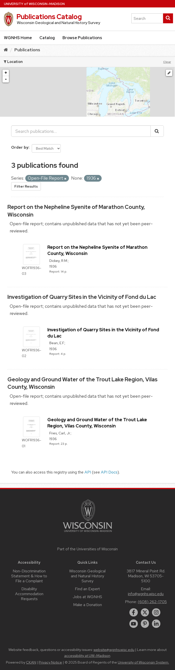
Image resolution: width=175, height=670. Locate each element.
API (88, 472)
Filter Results (26, 186)
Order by (20, 147)
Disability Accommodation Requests (29, 593)
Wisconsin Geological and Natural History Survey (87, 576)
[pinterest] (145, 623)
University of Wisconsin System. (143, 662)
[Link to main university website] (87, 532)
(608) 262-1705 (152, 601)
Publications (27, 50)
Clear (167, 62)
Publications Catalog (49, 16)
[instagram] (156, 612)
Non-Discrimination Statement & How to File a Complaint (29, 576)
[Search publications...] (81, 131)
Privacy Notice (50, 662)
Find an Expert (87, 588)
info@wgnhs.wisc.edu (146, 593)
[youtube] (133, 623)
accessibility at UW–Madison (87, 655)
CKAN (31, 662)
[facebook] (133, 612)
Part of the (87, 549)
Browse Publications (82, 37)
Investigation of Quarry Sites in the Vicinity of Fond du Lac (81, 297)
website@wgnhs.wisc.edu (113, 649)
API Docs (109, 472)
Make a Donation (87, 604)
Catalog (47, 37)
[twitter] (145, 612)
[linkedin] (156, 623)
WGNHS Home (18, 37)
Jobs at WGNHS (87, 596)
